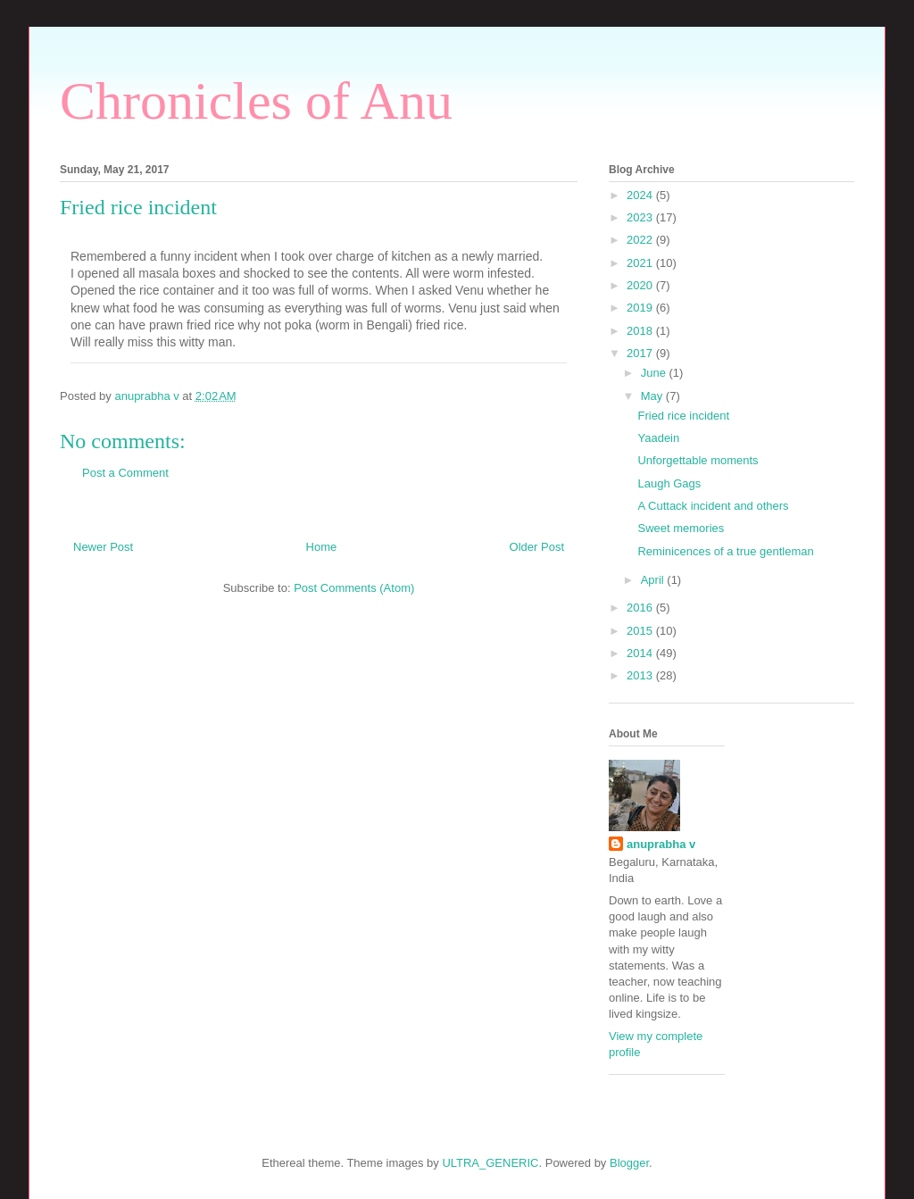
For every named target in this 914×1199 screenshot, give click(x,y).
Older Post (537, 547)
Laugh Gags (669, 483)
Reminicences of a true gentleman (725, 551)
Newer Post (103, 547)
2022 (641, 239)
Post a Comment (125, 472)
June (655, 372)
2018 (641, 330)
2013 (641, 675)
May (653, 396)
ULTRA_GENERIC (490, 1163)
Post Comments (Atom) (354, 588)
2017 (641, 353)
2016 (641, 607)
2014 (641, 653)
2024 (641, 195)
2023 (641, 217)
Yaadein (658, 438)
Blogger (629, 1163)
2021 (641, 263)
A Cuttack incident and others (712, 505)
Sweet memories (680, 528)
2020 (641, 285)
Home (321, 547)
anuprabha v (661, 844)
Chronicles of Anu (256, 100)
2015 (641, 630)
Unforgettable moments (697, 460)
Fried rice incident (683, 415)
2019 (641, 307)
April (654, 580)
